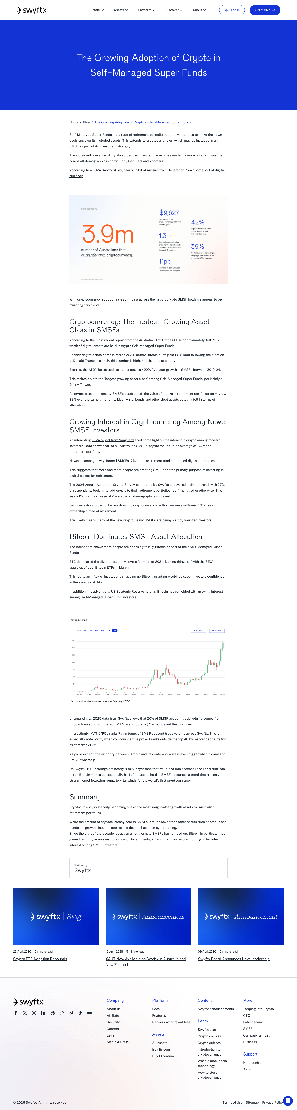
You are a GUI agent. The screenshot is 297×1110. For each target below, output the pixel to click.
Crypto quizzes (209, 1043)
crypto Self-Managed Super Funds (147, 346)
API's (247, 1069)
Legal (111, 1035)
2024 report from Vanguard (113, 440)
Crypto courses (209, 1036)
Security (113, 1022)
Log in (232, 10)
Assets (121, 10)
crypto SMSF (177, 299)
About (199, 10)
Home (73, 122)
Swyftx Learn (208, 1030)
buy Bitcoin (157, 547)
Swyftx (123, 719)
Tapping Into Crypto (258, 1009)
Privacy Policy (273, 1102)
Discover (174, 10)
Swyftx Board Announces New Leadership (234, 959)
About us (113, 1009)
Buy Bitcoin (161, 1049)
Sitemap (252, 1102)
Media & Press (118, 1042)
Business (250, 1042)
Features (159, 1016)
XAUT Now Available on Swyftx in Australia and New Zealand (146, 962)
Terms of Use (233, 1102)
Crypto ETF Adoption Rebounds (40, 959)
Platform (147, 10)
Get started (265, 10)
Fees (156, 1009)
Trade (97, 10)
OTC (246, 1016)
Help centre (252, 1063)
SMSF (248, 1029)
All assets (159, 1043)
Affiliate (113, 1016)
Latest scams (253, 1022)
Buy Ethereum (163, 1056)
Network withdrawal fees (171, 1022)
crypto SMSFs (152, 833)
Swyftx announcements (216, 1009)
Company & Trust (256, 1035)
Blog (86, 122)
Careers (113, 1029)
